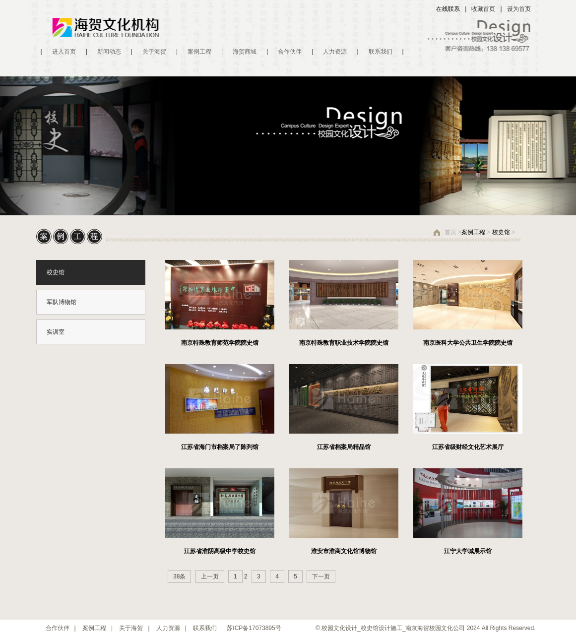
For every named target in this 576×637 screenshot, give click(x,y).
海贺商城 (244, 51)
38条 (179, 576)
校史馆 (501, 232)
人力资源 (335, 51)
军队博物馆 (61, 302)
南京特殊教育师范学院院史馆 (219, 342)
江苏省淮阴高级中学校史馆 (220, 551)
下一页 (321, 576)
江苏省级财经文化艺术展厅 (468, 447)
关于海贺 (154, 51)
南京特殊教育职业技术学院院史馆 (343, 342)
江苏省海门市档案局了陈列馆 (219, 447)
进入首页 (64, 51)
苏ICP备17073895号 (254, 628)
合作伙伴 (290, 51)
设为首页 (519, 8)
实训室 (55, 331)
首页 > (453, 232)
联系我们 (380, 51)
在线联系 (448, 8)
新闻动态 (109, 51)
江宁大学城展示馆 (468, 551)
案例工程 (199, 51)
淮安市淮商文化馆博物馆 (344, 551)
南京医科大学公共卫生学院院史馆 (467, 342)
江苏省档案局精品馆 (344, 447)
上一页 (210, 576)
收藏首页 (483, 8)
